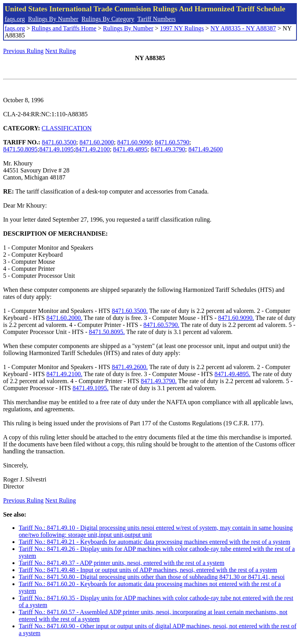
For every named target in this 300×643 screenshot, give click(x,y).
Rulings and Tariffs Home (64, 28)
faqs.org (15, 19)
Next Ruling (60, 51)
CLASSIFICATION (67, 128)
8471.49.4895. (232, 374)
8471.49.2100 (92, 149)
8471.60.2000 (97, 142)
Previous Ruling (23, 51)
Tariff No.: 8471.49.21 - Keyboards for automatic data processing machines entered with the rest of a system (154, 541)
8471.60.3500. (130, 310)
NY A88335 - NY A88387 (243, 28)
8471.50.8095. (107, 332)
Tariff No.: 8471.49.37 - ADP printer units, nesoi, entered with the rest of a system (121, 563)
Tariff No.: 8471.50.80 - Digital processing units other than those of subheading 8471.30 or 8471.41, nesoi (152, 577)
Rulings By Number (53, 19)
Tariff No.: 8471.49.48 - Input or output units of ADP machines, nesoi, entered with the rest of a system (148, 570)
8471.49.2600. (130, 367)
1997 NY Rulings (182, 28)
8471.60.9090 (134, 142)
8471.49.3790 (168, 149)
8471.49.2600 (205, 149)
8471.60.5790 (172, 142)
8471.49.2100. (64, 374)
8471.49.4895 (130, 149)
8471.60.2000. (64, 317)
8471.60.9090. (236, 317)
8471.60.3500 (59, 142)
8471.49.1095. (91, 388)
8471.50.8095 (20, 149)
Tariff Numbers (156, 19)
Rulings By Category (108, 19)
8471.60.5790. (161, 325)
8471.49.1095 (56, 149)
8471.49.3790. (159, 381)
